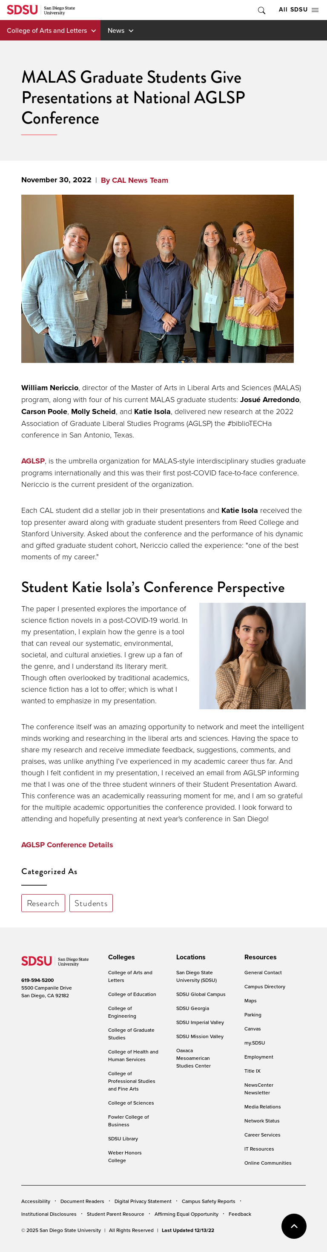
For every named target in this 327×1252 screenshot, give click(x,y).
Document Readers (82, 1201)
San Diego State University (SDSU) (196, 976)
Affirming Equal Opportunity (186, 1213)
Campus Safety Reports (208, 1201)
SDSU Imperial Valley (200, 1022)
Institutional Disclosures (49, 1213)
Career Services (262, 1134)
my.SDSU (254, 1042)
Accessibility (35, 1201)
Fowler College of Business (128, 1120)
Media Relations (262, 1106)
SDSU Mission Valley (200, 1036)
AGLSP (33, 460)
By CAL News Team (134, 180)
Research (43, 903)
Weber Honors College (125, 1156)
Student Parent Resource (115, 1213)
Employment (258, 1056)
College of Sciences (131, 1102)
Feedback (240, 1213)
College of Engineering (122, 1011)
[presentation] (120, 957)
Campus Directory (264, 986)
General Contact (263, 972)
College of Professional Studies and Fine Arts (131, 1081)
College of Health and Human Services (133, 1055)
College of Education (132, 994)
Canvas (252, 1028)
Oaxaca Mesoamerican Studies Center (193, 1058)
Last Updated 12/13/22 (188, 1230)
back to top (294, 1226)
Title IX (252, 1070)
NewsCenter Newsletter (258, 1088)
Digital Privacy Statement (143, 1201)
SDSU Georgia (192, 1008)
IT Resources (259, 1148)
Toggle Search (261, 10)
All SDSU (298, 9)
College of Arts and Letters (47, 30)
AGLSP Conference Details (67, 844)
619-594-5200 (37, 980)
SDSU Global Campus (201, 994)
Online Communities (268, 1162)
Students (91, 903)
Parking (252, 1014)
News (116, 30)
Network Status (262, 1120)
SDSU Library (123, 1138)
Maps (250, 1000)
